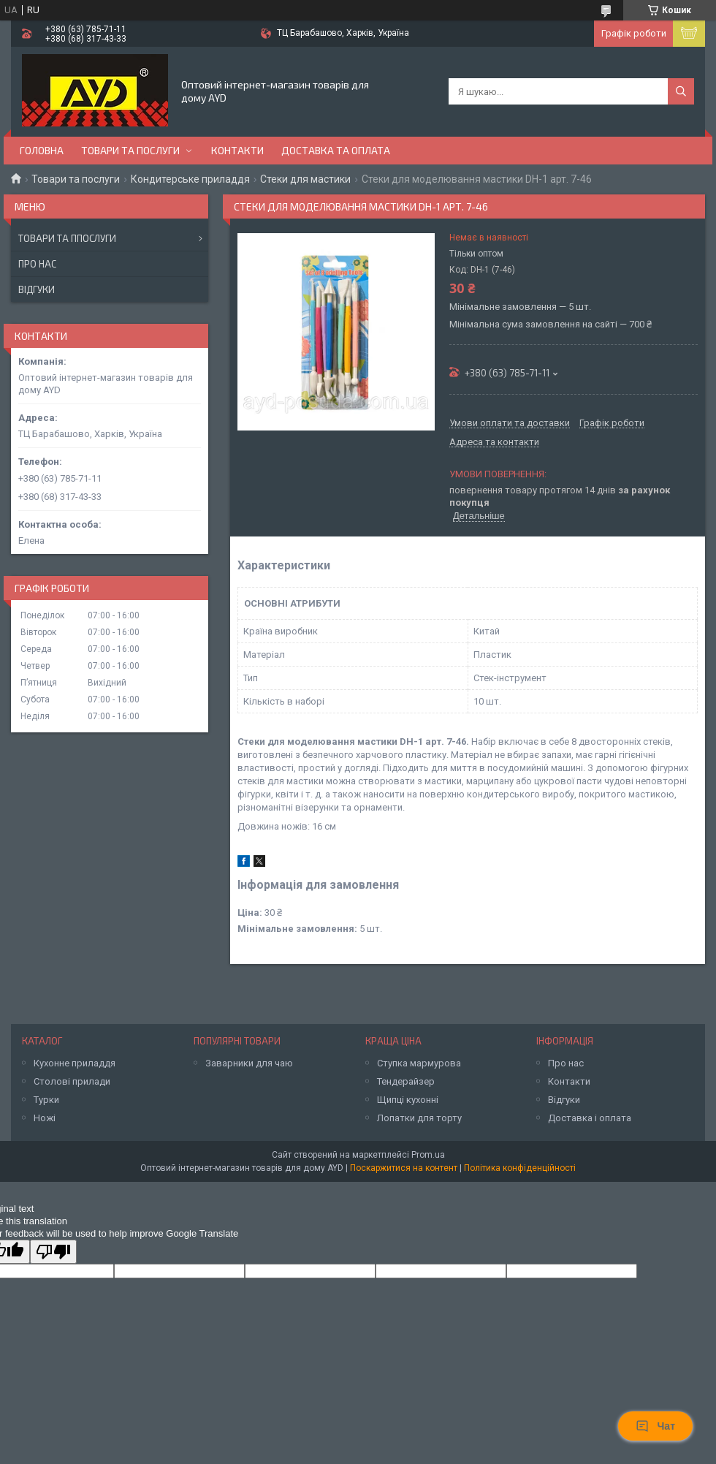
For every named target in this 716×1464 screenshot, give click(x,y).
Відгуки (36, 289)
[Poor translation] (53, 1252)
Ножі (45, 1117)
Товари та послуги (130, 150)
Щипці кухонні (407, 1099)
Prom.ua (428, 1155)
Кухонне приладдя (74, 1063)
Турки (46, 1099)
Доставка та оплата (335, 150)
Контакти (237, 150)
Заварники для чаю (249, 1063)
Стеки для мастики (305, 179)
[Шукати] (681, 91)
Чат (655, 1426)
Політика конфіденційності (520, 1168)
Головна (42, 150)
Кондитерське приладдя (190, 179)
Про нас (37, 264)
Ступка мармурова (419, 1063)
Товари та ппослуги (67, 238)
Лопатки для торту (419, 1117)
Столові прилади (72, 1081)
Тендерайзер (406, 1081)
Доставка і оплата (589, 1117)
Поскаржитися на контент (403, 1168)
